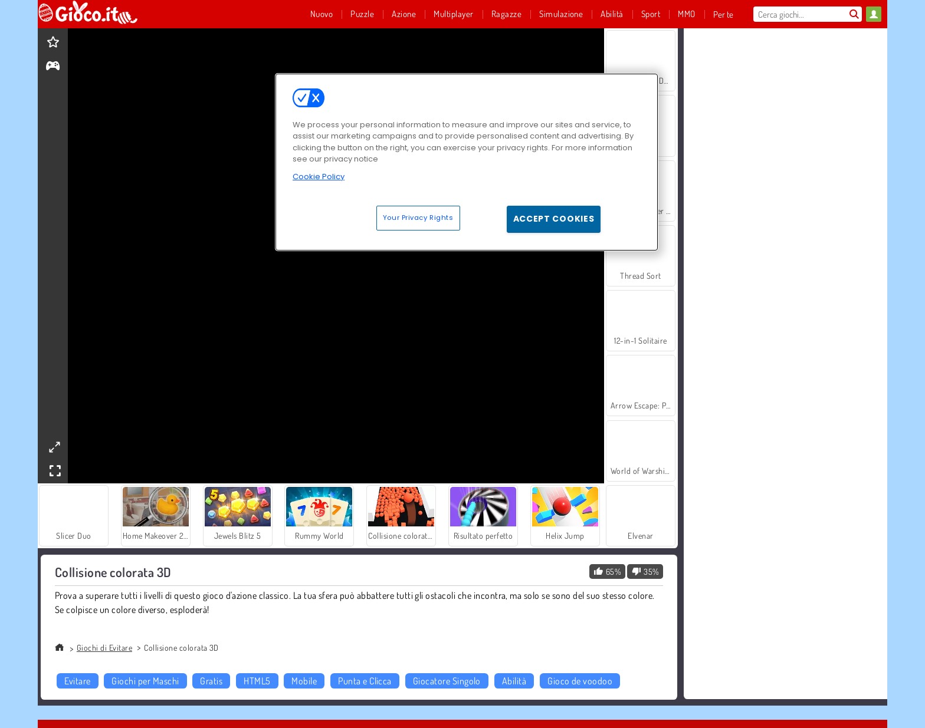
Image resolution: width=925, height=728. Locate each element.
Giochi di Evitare (104, 648)
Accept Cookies (554, 219)
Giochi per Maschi (145, 681)
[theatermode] (54, 447)
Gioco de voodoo (579, 681)
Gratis (211, 681)
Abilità (514, 681)
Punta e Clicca (365, 681)
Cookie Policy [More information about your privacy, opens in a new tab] (319, 176)
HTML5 (257, 681)
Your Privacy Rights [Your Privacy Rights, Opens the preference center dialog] (418, 217)
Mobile (304, 681)
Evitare (77, 681)
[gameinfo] (52, 67)
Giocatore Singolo (447, 681)
